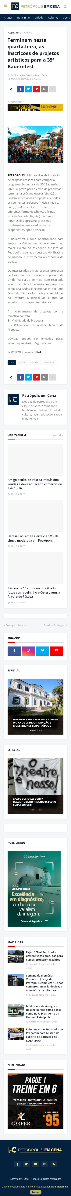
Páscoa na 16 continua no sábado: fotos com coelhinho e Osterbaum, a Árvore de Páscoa (34, 592)
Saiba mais (62, 1186)
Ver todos (57, 435)
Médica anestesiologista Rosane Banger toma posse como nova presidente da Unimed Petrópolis (43, 1011)
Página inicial (15, 32)
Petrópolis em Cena (39, 395)
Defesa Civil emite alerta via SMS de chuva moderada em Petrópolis (33, 538)
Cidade (28, 32)
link (39, 352)
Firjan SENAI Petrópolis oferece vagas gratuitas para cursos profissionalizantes (44, 955)
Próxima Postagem (54, 625)
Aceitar (36, 1192)
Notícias (35, 362)
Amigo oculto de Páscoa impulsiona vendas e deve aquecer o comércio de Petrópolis (35, 484)
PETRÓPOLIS (16, 175)
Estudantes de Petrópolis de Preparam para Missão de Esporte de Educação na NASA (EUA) (44, 1035)
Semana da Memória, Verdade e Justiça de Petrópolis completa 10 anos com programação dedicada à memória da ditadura (44, 983)
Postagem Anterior (16, 625)
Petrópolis (49, 362)
